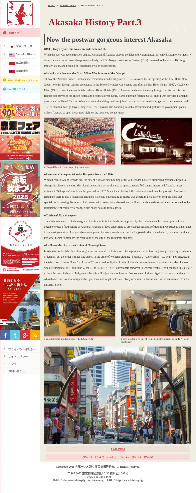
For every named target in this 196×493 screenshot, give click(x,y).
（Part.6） (148, 457)
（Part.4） (124, 457)
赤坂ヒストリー (21, 46)
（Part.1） (87, 457)
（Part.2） (100, 457)
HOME (51, 5)
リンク (12, 364)
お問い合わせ (16, 371)
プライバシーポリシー (22, 349)
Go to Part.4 (118, 448)
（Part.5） (136, 457)
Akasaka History (68, 5)
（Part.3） (112, 457)
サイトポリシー (18, 356)
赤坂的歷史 (19, 71)
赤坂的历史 (19, 63)
